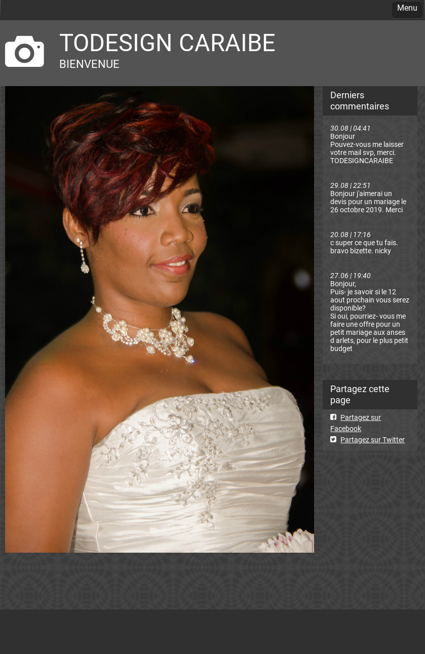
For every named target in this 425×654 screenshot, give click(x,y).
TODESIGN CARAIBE (167, 43)
